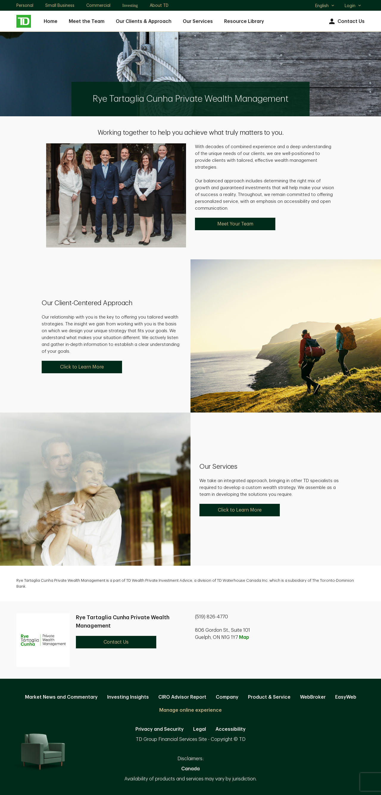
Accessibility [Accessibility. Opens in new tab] (231, 729)
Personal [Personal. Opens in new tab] (24, 5)
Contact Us (346, 21)
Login (353, 6)
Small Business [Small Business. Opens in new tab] (59, 5)
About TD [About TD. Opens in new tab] (159, 5)
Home (50, 21)
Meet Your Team (235, 224)
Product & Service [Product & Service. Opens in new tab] (269, 697)
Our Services (198, 21)
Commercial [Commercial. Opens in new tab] (98, 5)
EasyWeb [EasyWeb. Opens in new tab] (345, 697)
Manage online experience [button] (190, 710)
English (325, 6)
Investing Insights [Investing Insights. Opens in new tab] (128, 697)
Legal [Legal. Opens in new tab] (199, 729)
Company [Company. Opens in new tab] (227, 697)
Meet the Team (86, 21)
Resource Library (244, 21)
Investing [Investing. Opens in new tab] (130, 5)
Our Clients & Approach (143, 21)
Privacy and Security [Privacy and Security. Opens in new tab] (159, 729)
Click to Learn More (82, 367)
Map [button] (244, 637)
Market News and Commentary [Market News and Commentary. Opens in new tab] (61, 697)
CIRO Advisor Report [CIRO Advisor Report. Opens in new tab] (182, 697)
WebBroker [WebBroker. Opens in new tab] (313, 697)
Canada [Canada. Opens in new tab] (190, 768)
